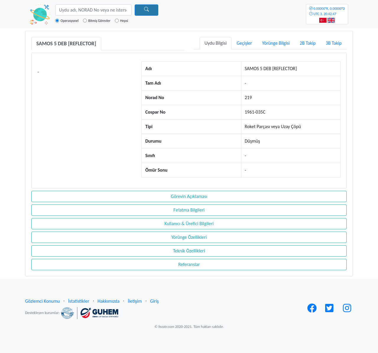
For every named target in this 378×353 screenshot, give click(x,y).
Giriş (154, 301)
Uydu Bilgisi (216, 43)
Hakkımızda (108, 301)
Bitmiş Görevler (99, 21)
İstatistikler (78, 301)
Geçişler (244, 43)
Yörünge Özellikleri (189, 237)
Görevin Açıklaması (189, 196)
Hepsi (124, 21)
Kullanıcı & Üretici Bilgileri (189, 223)
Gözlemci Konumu (42, 301)
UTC (327, 11)
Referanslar (189, 264)
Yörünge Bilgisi (276, 43)
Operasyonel (70, 21)
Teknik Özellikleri (189, 251)
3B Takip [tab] (334, 43)
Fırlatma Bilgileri (188, 210)
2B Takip (308, 43)
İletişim (135, 301)
